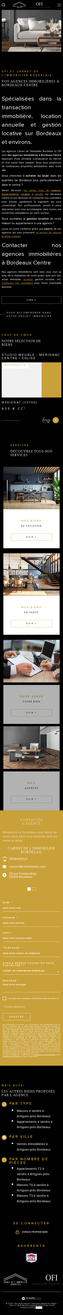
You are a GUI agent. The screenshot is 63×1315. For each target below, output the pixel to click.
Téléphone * (12, 948)
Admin (40, 1305)
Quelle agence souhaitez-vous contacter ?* (28, 964)
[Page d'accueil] (31, 5)
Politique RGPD (27, 1307)
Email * (8, 933)
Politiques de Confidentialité (45, 1055)
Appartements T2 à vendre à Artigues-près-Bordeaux (33, 1174)
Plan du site (15, 1305)
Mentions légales (29, 1305)
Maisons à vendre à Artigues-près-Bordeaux (33, 1113)
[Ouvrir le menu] (59, 5)
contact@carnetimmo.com (27, 866)
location (28, 279)
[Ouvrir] (4, 5)
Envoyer (16, 1017)
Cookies (39, 1307)
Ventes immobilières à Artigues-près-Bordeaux (33, 1147)
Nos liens (49, 1305)
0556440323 (18, 859)
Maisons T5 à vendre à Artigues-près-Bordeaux (33, 1198)
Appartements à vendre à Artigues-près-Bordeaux (34, 1124)
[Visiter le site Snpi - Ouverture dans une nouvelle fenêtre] (31, 1258)
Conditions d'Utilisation (11, 1056)
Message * (11, 981)
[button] (29, 889)
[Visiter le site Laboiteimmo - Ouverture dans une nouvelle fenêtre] (31, 1298)
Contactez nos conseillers (17, 283)
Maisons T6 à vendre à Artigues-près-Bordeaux (33, 1188)
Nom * (7, 902)
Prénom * (10, 918)
